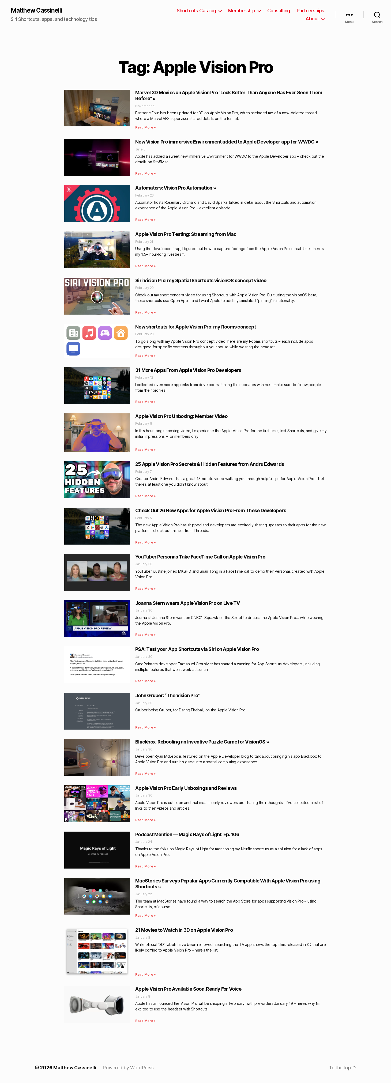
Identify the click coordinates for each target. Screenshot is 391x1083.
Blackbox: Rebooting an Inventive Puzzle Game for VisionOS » (202, 742)
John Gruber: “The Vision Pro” (167, 696)
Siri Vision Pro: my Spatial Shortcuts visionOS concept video (200, 281)
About (312, 19)
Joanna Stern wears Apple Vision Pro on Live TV (187, 603)
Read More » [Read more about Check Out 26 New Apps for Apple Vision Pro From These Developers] (145, 543)
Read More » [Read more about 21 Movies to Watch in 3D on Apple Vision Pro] (145, 975)
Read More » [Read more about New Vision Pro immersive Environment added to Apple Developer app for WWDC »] (145, 174)
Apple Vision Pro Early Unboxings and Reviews (185, 788)
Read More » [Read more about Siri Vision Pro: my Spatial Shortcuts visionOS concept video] (145, 313)
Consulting (278, 11)
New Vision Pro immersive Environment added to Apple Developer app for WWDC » (226, 142)
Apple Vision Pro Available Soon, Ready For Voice (188, 989)
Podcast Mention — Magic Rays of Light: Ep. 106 (187, 834)
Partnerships (310, 11)
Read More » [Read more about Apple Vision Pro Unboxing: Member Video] (145, 450)
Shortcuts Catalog (196, 11)
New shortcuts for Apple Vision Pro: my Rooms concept (195, 327)
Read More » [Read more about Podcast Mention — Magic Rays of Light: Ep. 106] (145, 867)
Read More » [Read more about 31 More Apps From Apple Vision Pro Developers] (145, 402)
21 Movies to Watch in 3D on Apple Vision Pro (184, 930)
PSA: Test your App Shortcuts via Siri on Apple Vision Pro (197, 649)
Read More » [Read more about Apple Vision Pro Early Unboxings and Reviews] (145, 820)
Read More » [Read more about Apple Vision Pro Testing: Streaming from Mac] (145, 266)
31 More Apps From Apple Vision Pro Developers (188, 370)
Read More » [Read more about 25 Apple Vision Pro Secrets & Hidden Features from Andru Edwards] (145, 496)
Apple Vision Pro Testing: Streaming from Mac (185, 234)
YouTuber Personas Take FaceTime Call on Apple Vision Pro (200, 557)
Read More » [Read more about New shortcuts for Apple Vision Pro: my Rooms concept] (145, 356)
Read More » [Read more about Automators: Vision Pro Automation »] (145, 220)
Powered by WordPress (129, 1068)
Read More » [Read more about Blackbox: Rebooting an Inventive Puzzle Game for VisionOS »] (145, 774)
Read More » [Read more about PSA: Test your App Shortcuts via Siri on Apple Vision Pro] (145, 682)
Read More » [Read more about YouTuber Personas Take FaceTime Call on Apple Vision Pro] (145, 589)
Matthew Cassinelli (38, 10)
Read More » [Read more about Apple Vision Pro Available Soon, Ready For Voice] (145, 1021)
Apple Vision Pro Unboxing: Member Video (181, 416)
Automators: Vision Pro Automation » (175, 188)
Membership (241, 11)
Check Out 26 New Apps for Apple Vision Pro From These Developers (210, 511)
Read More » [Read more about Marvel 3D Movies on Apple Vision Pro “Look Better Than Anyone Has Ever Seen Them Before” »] (145, 128)
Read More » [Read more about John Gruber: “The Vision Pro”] (145, 728)
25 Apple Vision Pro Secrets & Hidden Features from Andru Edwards (209, 464)
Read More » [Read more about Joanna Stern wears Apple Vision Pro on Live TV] (145, 635)
